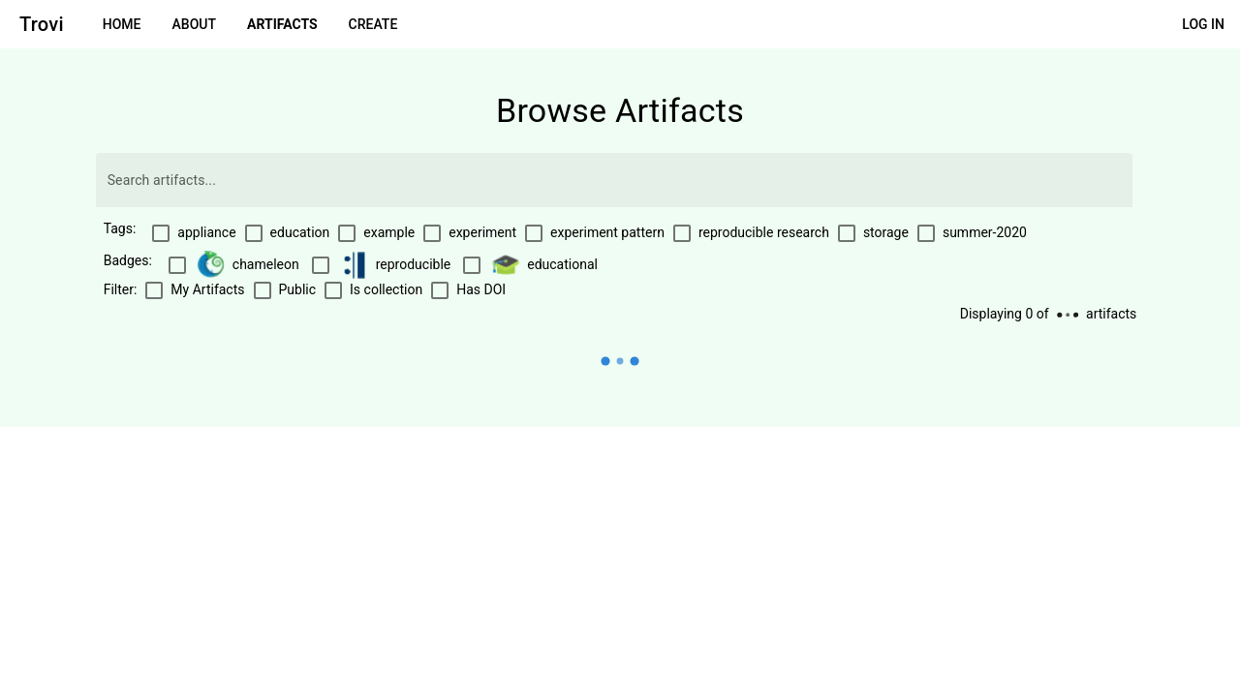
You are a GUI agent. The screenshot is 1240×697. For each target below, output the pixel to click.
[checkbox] (193, 233)
